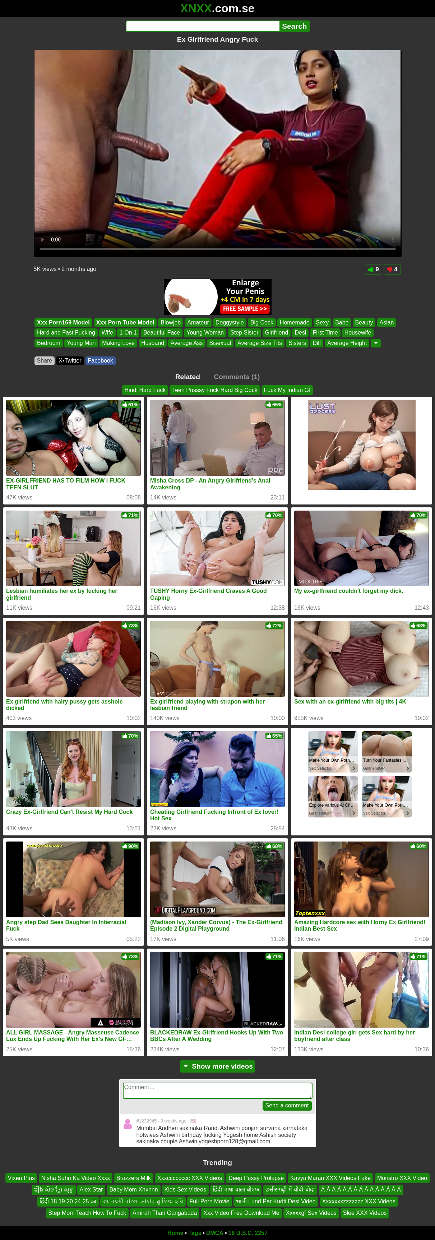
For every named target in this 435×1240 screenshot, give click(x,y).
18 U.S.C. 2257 (248, 1233)
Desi (300, 333)
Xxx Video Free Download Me (241, 1213)
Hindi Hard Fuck (145, 390)
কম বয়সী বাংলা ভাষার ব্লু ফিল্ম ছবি (143, 1201)
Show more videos (217, 1066)
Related (187, 377)
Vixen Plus (21, 1178)
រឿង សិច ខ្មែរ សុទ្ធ (53, 1189)
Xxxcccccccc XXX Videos (189, 1178)
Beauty (364, 322)
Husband (152, 343)
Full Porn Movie (210, 1201)
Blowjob (171, 322)
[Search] (203, 26)
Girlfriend (276, 333)
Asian (386, 322)
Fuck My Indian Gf (287, 390)
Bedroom (48, 343)
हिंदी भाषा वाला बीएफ (236, 1189)
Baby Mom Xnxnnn (133, 1189)
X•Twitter (70, 361)
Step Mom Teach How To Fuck (87, 1213)
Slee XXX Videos (365, 1213)
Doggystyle (229, 322)
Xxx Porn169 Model (63, 322)
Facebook (100, 361)
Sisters (297, 343)
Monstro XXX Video (402, 1178)
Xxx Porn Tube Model (125, 322)
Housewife (357, 333)
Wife (107, 333)
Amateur (198, 322)
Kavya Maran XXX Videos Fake (330, 1178)
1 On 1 (127, 333)
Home (175, 1233)
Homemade (294, 322)
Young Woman (205, 333)
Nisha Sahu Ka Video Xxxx (75, 1178)
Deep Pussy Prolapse (256, 1178)
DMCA (214, 1233)
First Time (325, 333)
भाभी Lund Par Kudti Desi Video (276, 1201)
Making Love (118, 343)
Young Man (80, 343)
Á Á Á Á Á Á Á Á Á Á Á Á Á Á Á (361, 1189)
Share (44, 361)
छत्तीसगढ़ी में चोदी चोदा (289, 1189)
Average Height (347, 343)
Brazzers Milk (133, 1178)
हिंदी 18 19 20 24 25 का (68, 1201)
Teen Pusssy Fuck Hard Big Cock (214, 390)
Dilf (317, 343)
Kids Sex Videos (185, 1189)
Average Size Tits (259, 343)
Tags (194, 1233)
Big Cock (261, 322)
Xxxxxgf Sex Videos (311, 1213)
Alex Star (91, 1189)
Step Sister (244, 333)
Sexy (322, 322)
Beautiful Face (161, 333)
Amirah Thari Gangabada (165, 1213)
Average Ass (187, 343)
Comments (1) (237, 377)
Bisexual (220, 343)
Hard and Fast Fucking (66, 333)
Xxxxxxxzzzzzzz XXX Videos (358, 1201)
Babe (341, 322)
